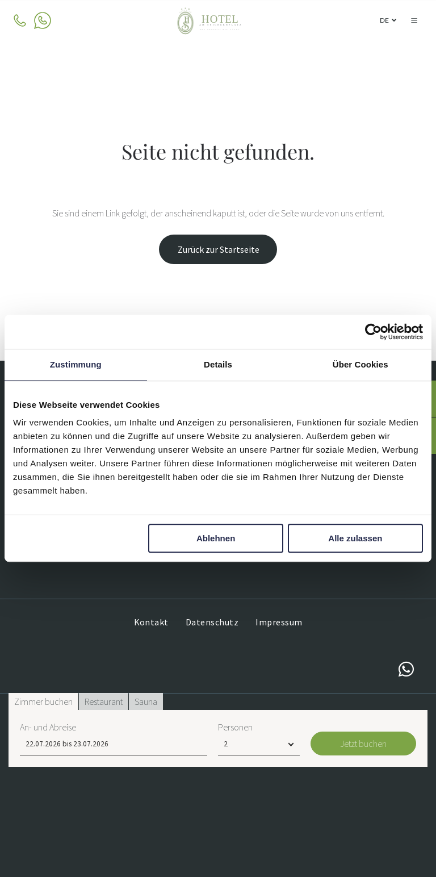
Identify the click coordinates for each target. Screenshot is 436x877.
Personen (235, 837)
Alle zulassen (355, 539)
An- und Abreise (48, 837)
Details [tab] (218, 364)
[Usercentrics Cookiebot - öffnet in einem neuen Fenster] (373, 331)
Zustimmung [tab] (76, 364)
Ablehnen (215, 539)
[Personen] (259, 854)
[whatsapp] (406, 671)
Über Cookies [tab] (360, 364)
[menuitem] (151, 621)
